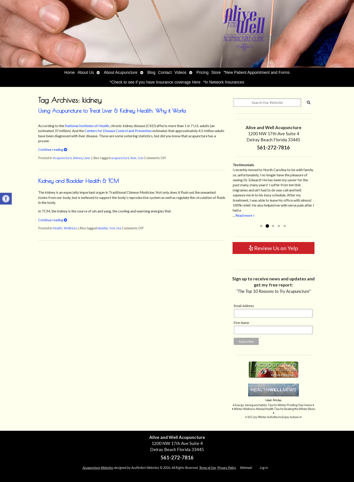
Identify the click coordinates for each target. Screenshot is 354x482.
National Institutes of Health (87, 125)
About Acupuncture (120, 72)
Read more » (245, 215)
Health (57, 228)
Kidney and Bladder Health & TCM (78, 181)
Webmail (246, 468)
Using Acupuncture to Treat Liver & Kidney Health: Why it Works (112, 110)
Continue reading (52, 149)
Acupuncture (62, 158)
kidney (77, 158)
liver (134, 158)
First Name (241, 323)
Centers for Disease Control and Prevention (118, 130)
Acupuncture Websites (98, 468)
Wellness (70, 228)
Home (69, 72)
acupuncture (120, 158)
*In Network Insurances (223, 82)
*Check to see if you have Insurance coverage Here (155, 82)
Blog (151, 72)
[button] (6, 199)
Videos (180, 72)
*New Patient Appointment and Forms (257, 72)
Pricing (202, 72)
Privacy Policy (226, 468)
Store (216, 72)
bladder (103, 228)
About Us (86, 72)
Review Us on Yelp (273, 248)
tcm (140, 158)
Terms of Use (207, 468)
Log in (264, 468)
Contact (165, 72)
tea (118, 228)
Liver (87, 158)
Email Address (244, 306)
